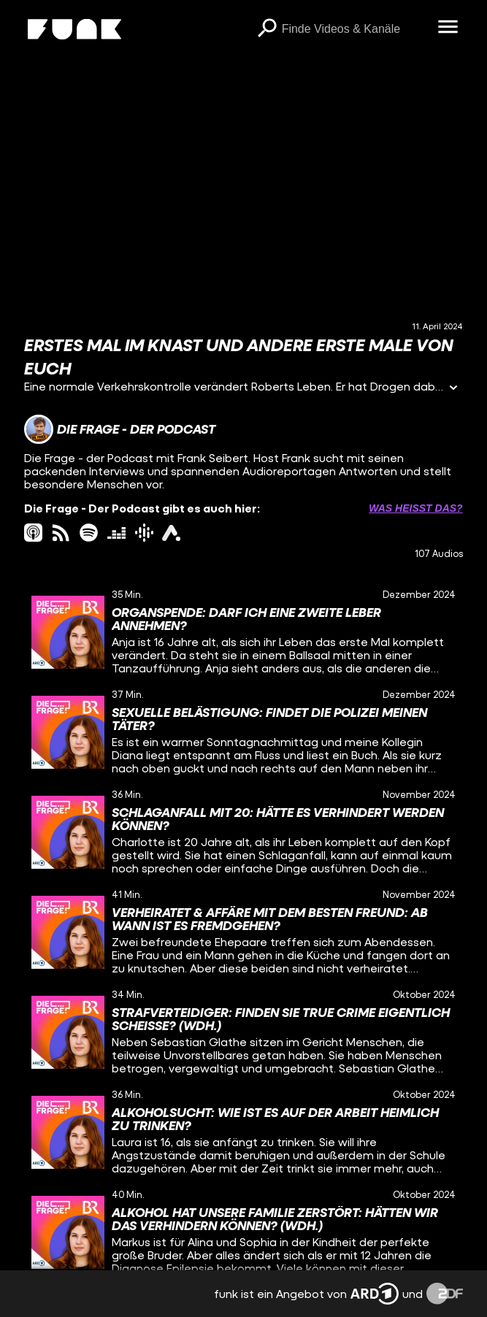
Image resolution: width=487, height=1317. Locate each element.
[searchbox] (355, 29)
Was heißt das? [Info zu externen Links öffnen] (415, 508)
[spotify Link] (89, 532)
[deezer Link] (116, 532)
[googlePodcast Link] (144, 532)
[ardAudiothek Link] (171, 532)
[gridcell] (243, 632)
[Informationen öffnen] (453, 389)
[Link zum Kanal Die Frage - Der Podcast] (119, 429)
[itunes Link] (33, 532)
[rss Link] (61, 532)
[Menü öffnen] (448, 28)
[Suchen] (267, 29)
